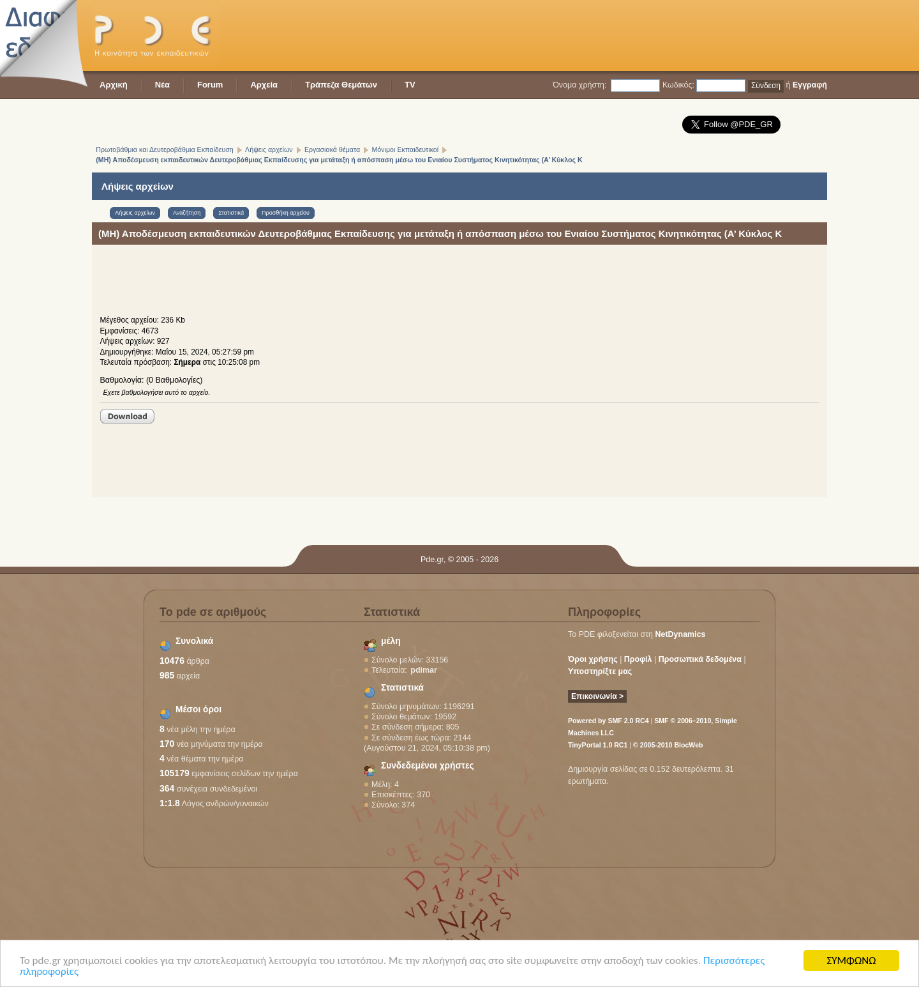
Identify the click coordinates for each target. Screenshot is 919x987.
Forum (210, 84)
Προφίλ (638, 659)
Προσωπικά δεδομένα (700, 659)
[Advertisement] (594, 35)
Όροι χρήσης (593, 659)
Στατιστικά (402, 687)
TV (410, 84)
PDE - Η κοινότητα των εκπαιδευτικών (156, 35)
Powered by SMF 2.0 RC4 (608, 720)
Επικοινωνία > (597, 696)
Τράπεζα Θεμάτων (341, 84)
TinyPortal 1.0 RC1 (597, 745)
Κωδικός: (678, 84)
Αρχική (114, 84)
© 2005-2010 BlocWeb (668, 745)
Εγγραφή (810, 84)
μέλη (391, 641)
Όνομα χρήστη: (579, 84)
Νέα (162, 84)
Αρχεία (264, 84)
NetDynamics (680, 634)
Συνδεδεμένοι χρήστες (427, 765)
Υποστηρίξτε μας (600, 671)
